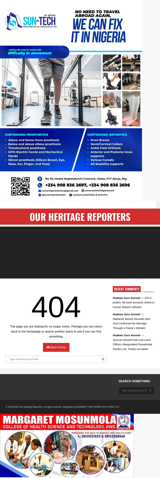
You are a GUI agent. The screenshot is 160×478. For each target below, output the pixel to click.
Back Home (56, 347)
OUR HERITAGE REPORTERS (80, 216)
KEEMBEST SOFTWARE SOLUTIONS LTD (97, 407)
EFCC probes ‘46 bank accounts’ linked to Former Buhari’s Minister (133, 303)
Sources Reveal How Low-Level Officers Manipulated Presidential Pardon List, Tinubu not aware (132, 344)
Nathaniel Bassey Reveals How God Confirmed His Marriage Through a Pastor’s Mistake (131, 323)
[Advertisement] (80, 253)
